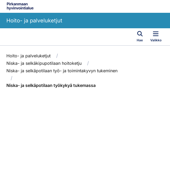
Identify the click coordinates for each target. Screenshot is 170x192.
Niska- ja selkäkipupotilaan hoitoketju (44, 63)
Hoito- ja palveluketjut (34, 20)
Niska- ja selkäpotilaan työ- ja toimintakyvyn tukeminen (62, 70)
